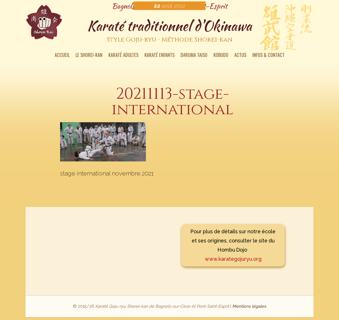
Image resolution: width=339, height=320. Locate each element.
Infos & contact (268, 55)
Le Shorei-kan (89, 55)
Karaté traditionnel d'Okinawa (169, 31)
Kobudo (220, 55)
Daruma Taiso (194, 55)
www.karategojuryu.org (233, 259)
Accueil (62, 55)
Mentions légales (249, 306)
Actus (240, 55)
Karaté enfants (159, 55)
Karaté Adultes (123, 55)
